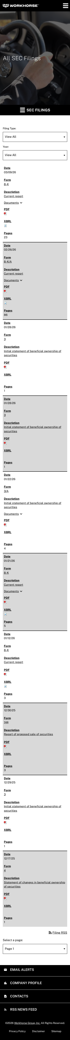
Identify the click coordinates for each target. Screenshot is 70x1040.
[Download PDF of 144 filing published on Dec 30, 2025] (5, 746)
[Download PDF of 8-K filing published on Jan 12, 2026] (5, 674)
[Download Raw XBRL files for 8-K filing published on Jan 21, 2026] (5, 613)
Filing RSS (57, 932)
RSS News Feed (23, 1009)
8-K (6, 184)
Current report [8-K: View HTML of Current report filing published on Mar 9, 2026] (13, 196)
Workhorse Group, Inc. (27, 1022)
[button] (65, 5)
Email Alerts (21, 970)
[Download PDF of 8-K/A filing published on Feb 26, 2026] (5, 290)
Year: (6, 146)
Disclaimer (38, 1031)
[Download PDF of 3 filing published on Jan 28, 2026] (5, 366)
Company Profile (25, 983)
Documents (13, 203)
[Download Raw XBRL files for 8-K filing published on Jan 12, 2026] (5, 686)
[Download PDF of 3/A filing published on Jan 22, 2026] (5, 524)
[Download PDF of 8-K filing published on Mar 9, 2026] (5, 213)
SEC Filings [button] (35, 109)
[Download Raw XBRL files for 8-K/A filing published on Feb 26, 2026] (5, 302)
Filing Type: (9, 128)
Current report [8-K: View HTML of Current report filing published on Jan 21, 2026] (13, 584)
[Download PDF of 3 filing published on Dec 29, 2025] (5, 822)
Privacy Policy (17, 1031)
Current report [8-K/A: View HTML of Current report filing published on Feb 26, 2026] (13, 273)
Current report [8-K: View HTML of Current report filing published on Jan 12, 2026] (13, 662)
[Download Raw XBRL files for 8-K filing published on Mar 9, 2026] (5, 225)
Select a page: (13, 940)
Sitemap (56, 1031)
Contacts (18, 996)
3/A (6, 491)
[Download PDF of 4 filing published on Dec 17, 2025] (5, 898)
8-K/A (8, 261)
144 (6, 722)
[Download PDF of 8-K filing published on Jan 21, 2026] (5, 601)
